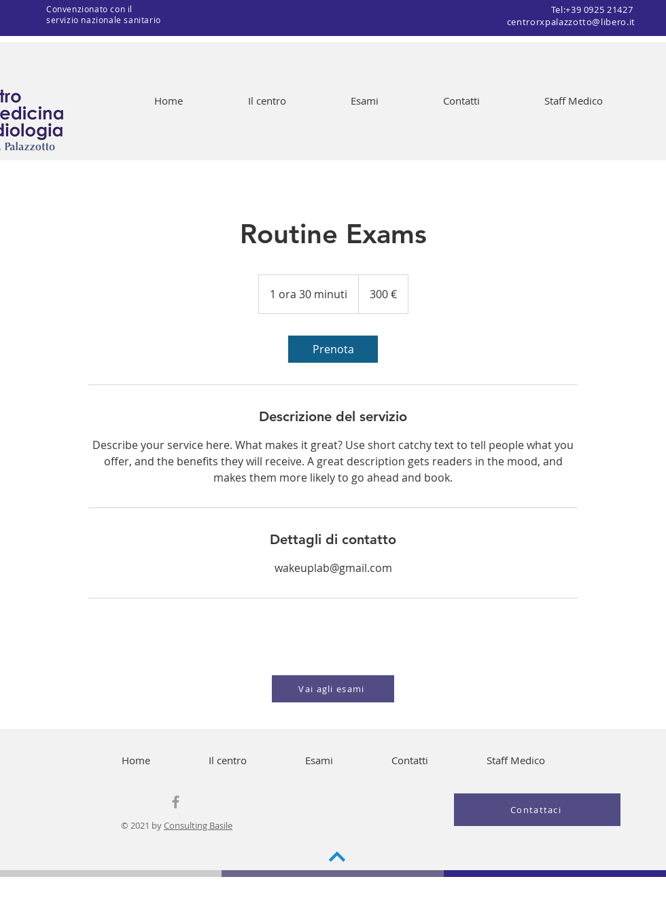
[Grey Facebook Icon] (175, 801)
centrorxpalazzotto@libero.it (571, 22)
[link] (333, 349)
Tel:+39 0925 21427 (593, 9)
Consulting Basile (198, 825)
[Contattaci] (537, 809)
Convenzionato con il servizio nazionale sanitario (103, 14)
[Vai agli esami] (333, 688)
